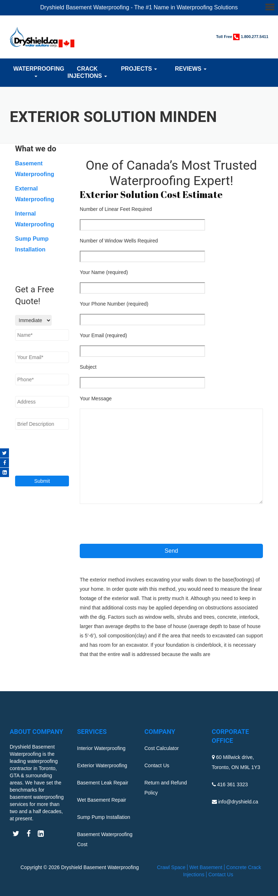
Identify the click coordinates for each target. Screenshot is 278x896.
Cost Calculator (161, 748)
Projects (139, 69)
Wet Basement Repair (101, 800)
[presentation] (134, 526)
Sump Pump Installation (103, 817)
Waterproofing (35, 71)
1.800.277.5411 (254, 36)
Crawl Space (171, 867)
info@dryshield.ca (238, 802)
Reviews (191, 69)
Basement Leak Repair (102, 783)
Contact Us (156, 765)
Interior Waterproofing (101, 748)
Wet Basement (205, 867)
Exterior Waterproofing (102, 765)
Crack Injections (87, 72)
